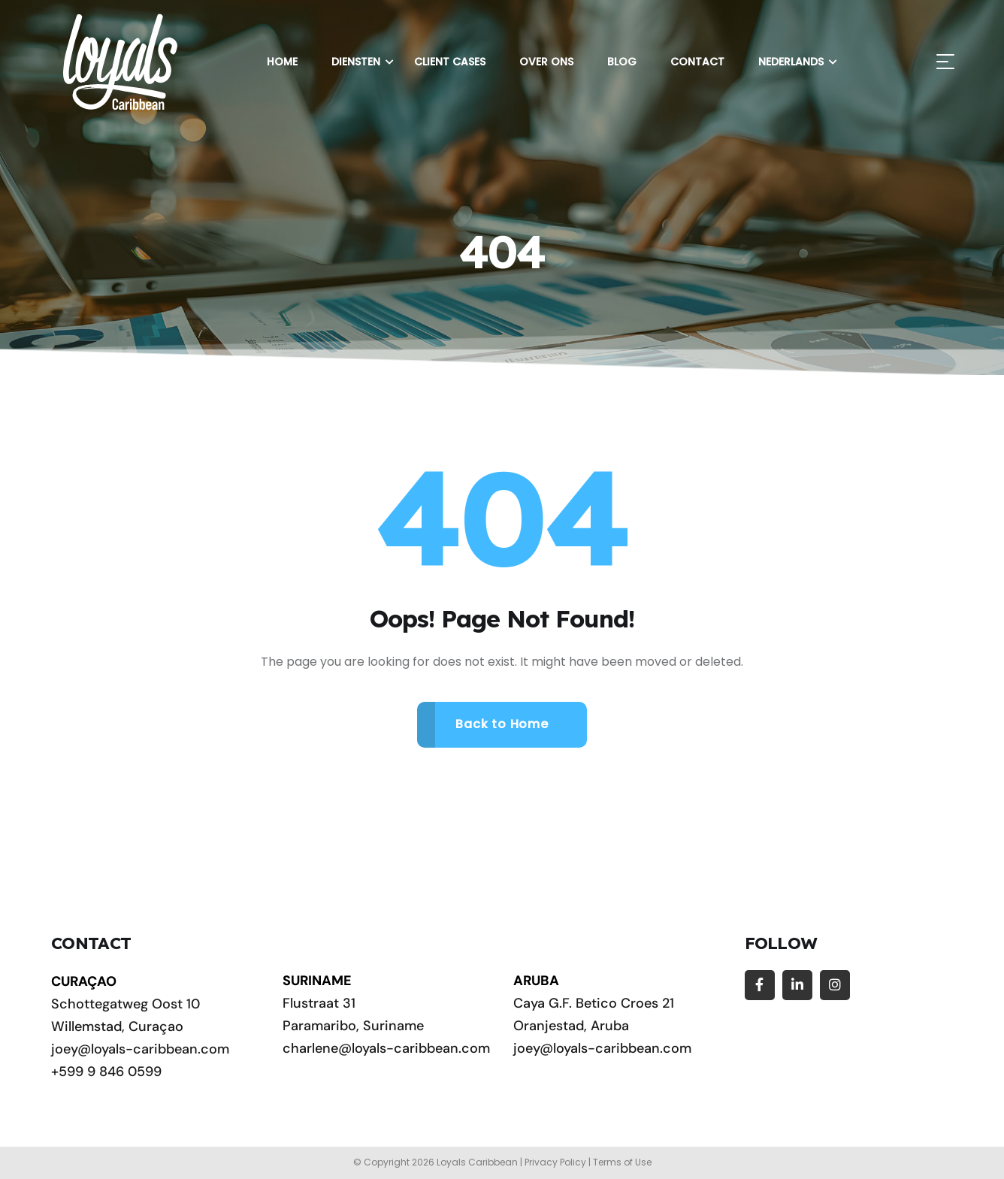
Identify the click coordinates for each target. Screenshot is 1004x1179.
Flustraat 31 (319, 1003)
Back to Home (502, 724)
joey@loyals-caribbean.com (140, 1049)
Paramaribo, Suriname (353, 1026)
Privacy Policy (555, 1162)
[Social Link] (760, 985)
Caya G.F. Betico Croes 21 (593, 1003)
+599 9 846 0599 (106, 1072)
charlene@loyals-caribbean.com (386, 1048)
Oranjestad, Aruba (571, 1026)
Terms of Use (622, 1162)
